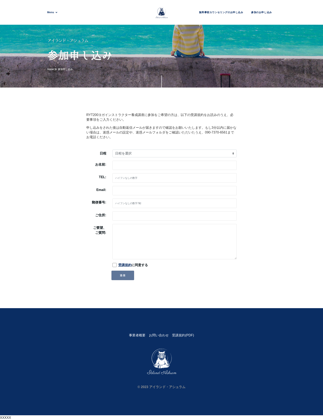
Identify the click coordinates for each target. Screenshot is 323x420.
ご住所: (100, 215)
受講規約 (124, 265)
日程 (103, 153)
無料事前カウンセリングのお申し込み (221, 12)
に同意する (133, 265)
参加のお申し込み (261, 12)
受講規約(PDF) (183, 335)
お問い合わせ (159, 335)
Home (50, 69)
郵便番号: (99, 202)
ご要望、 (99, 230)
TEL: (102, 177)
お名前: (100, 164)
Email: (101, 190)
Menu (50, 12)
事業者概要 (137, 335)
